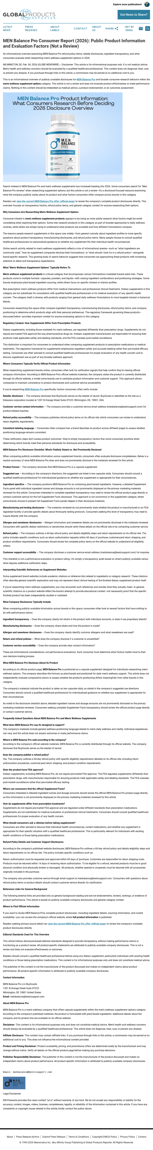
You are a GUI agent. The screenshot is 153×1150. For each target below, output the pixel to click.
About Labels (55, 28)
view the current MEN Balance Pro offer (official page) (46, 201)
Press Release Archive (27, 1136)
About (10, 1136)
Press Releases (31, 28)
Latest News (7, 28)
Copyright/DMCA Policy (104, 1136)
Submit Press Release (53, 1136)
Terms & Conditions (78, 1136)
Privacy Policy (127, 1136)
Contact (80, 28)
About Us (96, 28)
